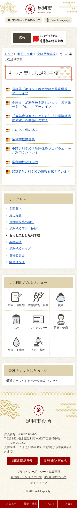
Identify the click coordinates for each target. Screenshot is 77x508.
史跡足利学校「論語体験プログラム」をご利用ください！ (41, 150)
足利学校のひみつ (25, 162)
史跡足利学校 (46, 54)
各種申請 (15, 242)
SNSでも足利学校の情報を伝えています (41, 171)
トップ (8, 54)
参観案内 (15, 208)
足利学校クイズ (20, 248)
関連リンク (17, 262)
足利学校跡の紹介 (21, 222)
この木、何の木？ (25, 129)
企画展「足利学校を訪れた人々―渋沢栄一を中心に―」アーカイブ (41, 104)
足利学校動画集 (23, 139)
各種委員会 (17, 255)
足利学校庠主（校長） (24, 228)
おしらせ (15, 215)
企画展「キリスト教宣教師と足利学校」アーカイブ (41, 91)
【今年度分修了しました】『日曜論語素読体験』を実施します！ (41, 118)
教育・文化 (25, 54)
